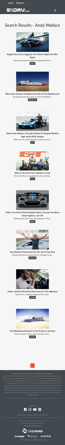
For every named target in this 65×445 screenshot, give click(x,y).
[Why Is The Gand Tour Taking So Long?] (32, 169)
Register (20, 2)
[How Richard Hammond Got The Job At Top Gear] (32, 248)
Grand (32, 179)
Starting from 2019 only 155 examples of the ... (33, 218)
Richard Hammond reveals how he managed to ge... (32, 255)
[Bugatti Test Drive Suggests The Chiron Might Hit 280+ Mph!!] (32, 51)
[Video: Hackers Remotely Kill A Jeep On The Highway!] (32, 288)
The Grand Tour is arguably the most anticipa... (32, 176)
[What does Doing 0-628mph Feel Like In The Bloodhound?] (32, 90)
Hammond (32, 258)
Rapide (32, 221)
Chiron (33, 63)
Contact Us (37, 415)
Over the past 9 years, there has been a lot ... (32, 334)
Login (10, 2)
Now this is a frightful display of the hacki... (32, 294)
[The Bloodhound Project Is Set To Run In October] (32, 327)
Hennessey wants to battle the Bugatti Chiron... (32, 60)
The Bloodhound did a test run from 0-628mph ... (32, 97)
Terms (30, 415)
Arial (32, 142)
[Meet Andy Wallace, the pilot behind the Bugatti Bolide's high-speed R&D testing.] (32, 130)
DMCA (45, 415)
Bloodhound (32, 100)
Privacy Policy (22, 415)
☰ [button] (55, 10)
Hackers (32, 297)
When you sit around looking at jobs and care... (32, 139)
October (32, 337)
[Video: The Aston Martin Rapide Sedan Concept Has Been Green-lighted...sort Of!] (32, 209)
